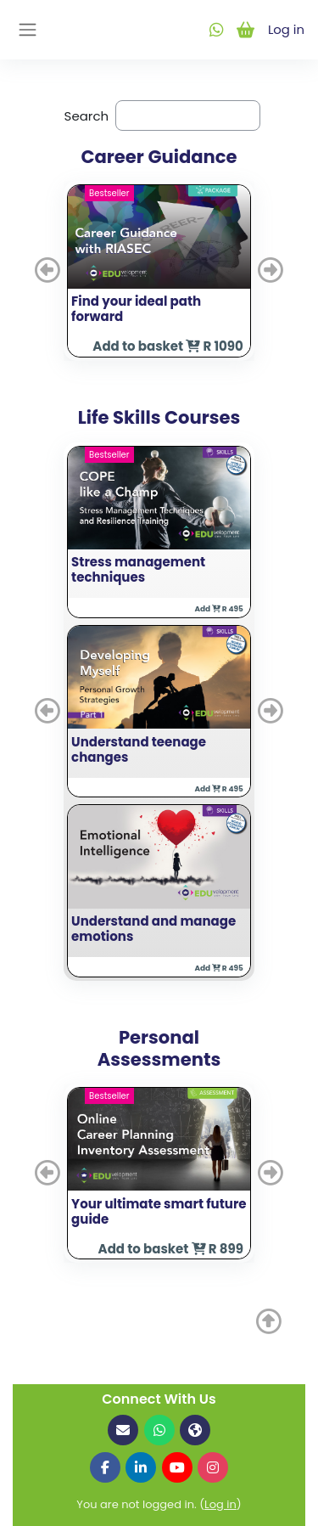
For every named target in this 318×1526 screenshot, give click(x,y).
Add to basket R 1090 (167, 346)
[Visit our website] (195, 1430)
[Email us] (123, 1430)
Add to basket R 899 (170, 1249)
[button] (49, 270)
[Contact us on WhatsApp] (159, 1430)
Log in (285, 29)
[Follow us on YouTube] (177, 1467)
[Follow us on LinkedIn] (141, 1467)
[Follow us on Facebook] (105, 1467)
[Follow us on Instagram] (213, 1467)
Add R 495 (218, 609)
